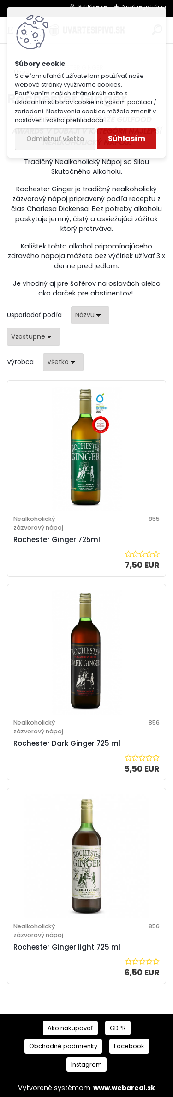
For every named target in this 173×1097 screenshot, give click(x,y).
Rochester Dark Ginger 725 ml (66, 743)
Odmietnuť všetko (55, 139)
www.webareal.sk (124, 1087)
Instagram (86, 1064)
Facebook (129, 1046)
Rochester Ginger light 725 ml (66, 947)
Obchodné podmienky (63, 1046)
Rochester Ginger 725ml (56, 539)
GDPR (118, 1028)
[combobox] (90, 315)
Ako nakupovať (70, 1028)
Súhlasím (126, 138)
